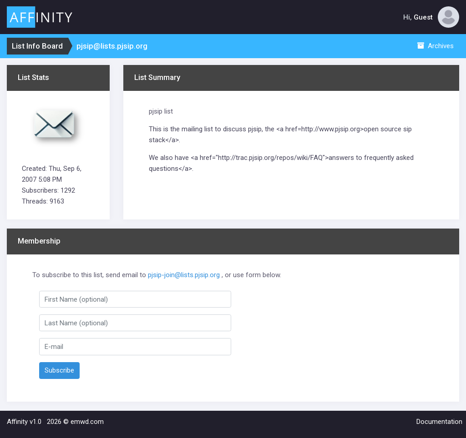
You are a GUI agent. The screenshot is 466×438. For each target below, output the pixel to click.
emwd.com (87, 422)
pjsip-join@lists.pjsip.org (184, 275)
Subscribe (59, 370)
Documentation (439, 422)
